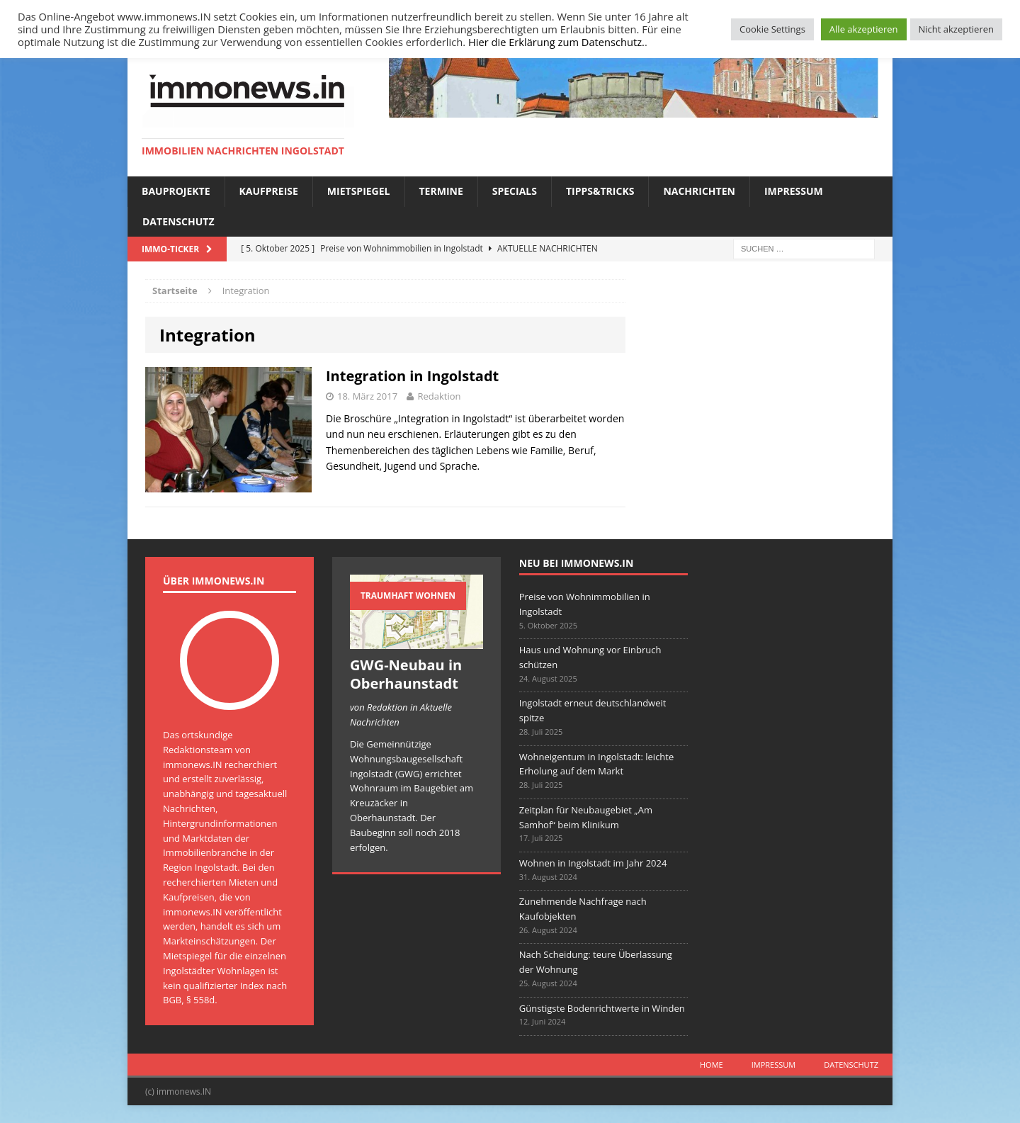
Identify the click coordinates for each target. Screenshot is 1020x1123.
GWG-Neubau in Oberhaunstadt (406, 674)
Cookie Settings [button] (772, 29)
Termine (441, 191)
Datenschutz (178, 221)
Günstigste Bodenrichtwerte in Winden (602, 1008)
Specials (514, 191)
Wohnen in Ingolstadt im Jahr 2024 (593, 863)
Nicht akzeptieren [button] (956, 29)
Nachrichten (699, 191)
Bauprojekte (176, 191)
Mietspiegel (358, 191)
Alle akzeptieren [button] (863, 29)
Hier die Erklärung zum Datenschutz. (556, 42)
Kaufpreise (268, 191)
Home (711, 1064)
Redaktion (438, 396)
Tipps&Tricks (600, 191)
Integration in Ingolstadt (412, 375)
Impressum (793, 191)
